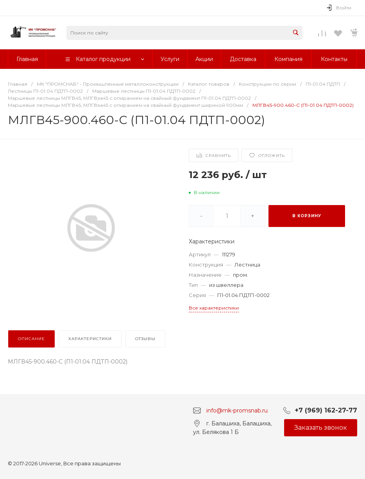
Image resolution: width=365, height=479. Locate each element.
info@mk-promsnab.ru (237, 410)
